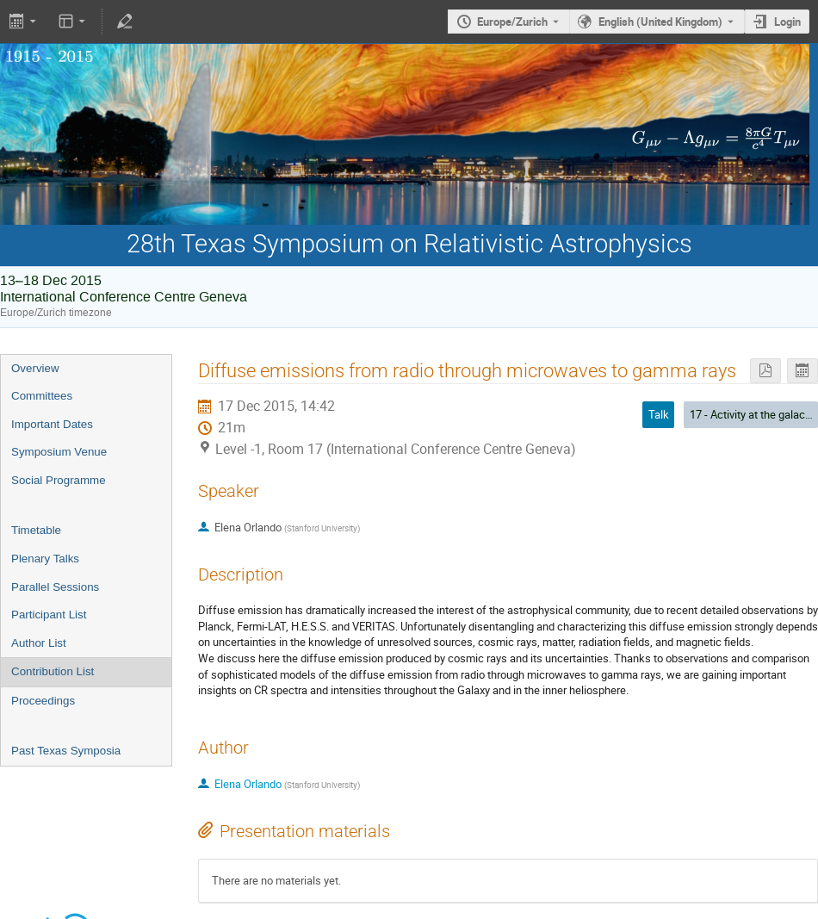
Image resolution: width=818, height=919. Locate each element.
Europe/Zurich (512, 21)
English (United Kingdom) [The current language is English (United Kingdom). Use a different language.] (660, 21)
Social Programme (58, 480)
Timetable (36, 530)
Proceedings (43, 700)
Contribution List (52, 671)
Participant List (48, 614)
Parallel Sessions (55, 587)
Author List (38, 642)
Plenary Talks (45, 558)
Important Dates (52, 424)
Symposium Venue (59, 451)
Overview (35, 368)
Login (787, 21)
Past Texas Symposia (66, 750)
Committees (41, 395)
